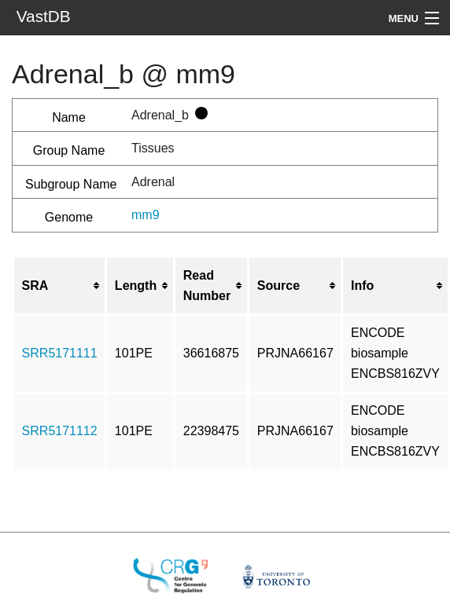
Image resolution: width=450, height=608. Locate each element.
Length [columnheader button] (136, 285)
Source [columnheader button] (278, 285)
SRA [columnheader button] (35, 285)
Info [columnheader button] (362, 285)
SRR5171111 (60, 353)
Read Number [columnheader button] (207, 285)
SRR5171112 (60, 431)
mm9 (145, 215)
